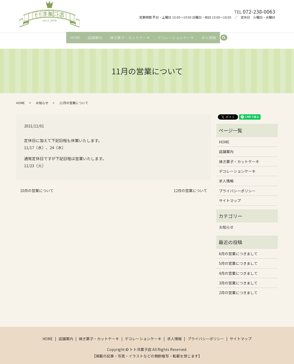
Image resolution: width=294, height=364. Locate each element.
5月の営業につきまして (238, 258)
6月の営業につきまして (238, 248)
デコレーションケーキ (176, 35)
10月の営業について (37, 185)
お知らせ (42, 98)
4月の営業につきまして (238, 268)
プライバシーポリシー (237, 186)
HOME (74, 35)
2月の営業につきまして (238, 288)
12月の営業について (190, 185)
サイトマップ (230, 196)
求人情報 (210, 35)
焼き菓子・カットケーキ (130, 35)
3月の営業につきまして (238, 278)
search (227, 35)
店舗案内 (94, 35)
